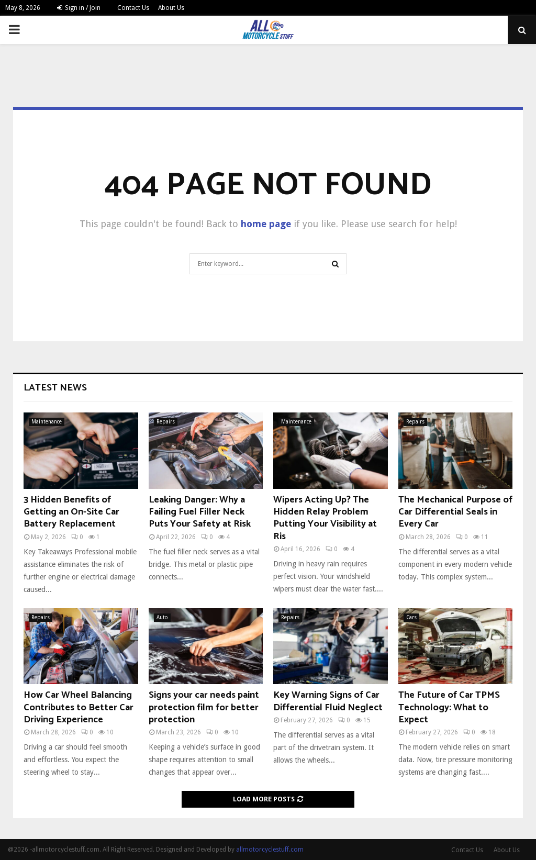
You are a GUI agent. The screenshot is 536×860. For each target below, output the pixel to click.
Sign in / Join (78, 8)
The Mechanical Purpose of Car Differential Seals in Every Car (455, 512)
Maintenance (46, 422)
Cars (411, 617)
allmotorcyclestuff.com (270, 849)
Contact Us (133, 8)
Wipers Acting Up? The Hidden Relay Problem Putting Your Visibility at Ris (325, 518)
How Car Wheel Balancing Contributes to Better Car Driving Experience (78, 707)
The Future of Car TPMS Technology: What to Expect (449, 707)
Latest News (55, 388)
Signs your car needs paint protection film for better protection (204, 707)
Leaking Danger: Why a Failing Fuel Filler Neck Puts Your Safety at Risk (200, 512)
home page (266, 223)
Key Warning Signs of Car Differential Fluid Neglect (328, 701)
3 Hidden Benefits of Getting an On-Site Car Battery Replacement (71, 512)
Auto (162, 617)
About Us (171, 8)
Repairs (166, 422)
